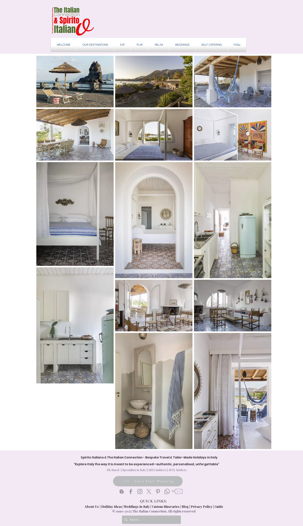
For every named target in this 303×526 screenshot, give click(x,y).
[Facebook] (130, 491)
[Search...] (151, 520)
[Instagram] (139, 491)
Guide (218, 507)
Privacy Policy (201, 507)
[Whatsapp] (167, 491)
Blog (185, 507)
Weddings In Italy (137, 507)
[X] (149, 491)
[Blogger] (121, 491)
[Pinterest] (158, 491)
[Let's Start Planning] (148, 481)
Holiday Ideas (112, 507)
